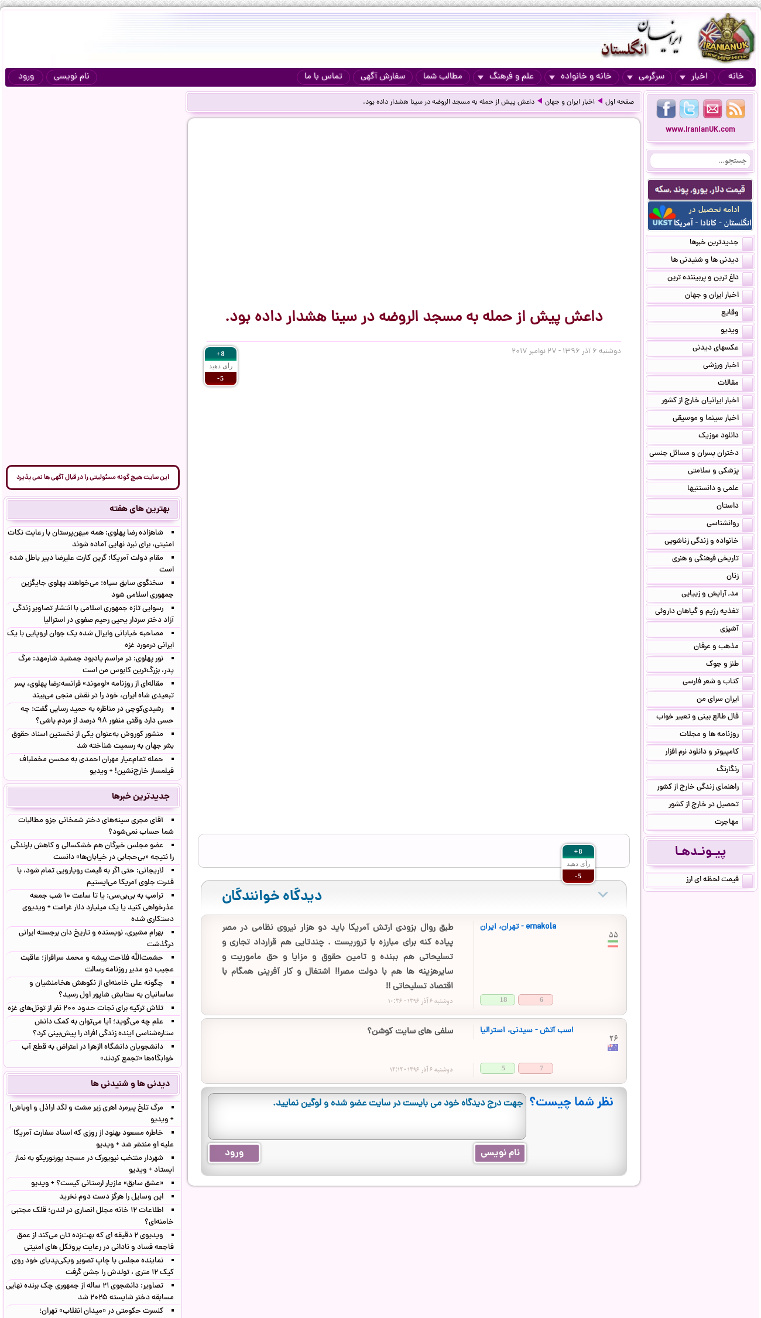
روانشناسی (730, 524)
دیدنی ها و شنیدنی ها (712, 261)
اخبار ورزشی (728, 366)
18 (504, 999)
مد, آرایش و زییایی (717, 594)
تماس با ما (323, 77)
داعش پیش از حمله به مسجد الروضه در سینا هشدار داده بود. (448, 102)
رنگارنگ (735, 770)
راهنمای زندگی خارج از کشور (705, 788)
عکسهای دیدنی (723, 349)
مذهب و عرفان (723, 647)
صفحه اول (619, 102)
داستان (735, 507)
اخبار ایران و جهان (570, 102)
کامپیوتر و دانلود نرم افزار (709, 753)
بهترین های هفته (139, 509)
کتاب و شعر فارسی (718, 682)
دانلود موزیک (725, 436)
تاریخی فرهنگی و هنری (712, 559)
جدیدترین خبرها (721, 243)
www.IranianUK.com (700, 130)
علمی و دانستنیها (720, 489)
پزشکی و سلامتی (720, 471)
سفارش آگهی (383, 77)
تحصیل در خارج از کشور (711, 805)
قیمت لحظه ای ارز (719, 880)
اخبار (694, 77)
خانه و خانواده (580, 77)
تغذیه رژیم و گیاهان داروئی (704, 612)
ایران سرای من (725, 700)
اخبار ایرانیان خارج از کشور (707, 401)
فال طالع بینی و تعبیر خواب (704, 717)
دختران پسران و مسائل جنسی (701, 454)
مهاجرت (734, 823)
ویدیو (737, 331)
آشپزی (736, 630)
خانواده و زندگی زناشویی (708, 542)
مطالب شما (442, 77)
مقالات (735, 384)
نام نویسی (72, 77)
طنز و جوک (729, 665)
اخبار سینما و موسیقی (713, 419)
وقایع (737, 313)
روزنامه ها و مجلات (716, 735)
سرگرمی (645, 77)
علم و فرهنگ (506, 77)
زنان (739, 577)
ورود (26, 77)
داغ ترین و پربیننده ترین (710, 278)
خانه (736, 77)
